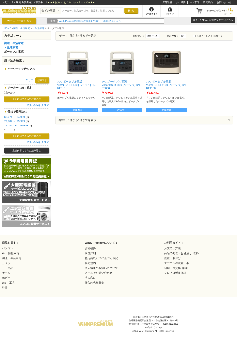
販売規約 (208, 2)
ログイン (197, 20)
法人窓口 (194, 2)
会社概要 (180, 2)
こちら (229, 20)
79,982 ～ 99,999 (14, 121)
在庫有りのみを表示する (208, 35)
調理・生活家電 (21, 28)
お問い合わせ (224, 2)
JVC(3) (9, 92)
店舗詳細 (167, 2)
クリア (29, 80)
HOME (7, 28)
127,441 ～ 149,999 (16, 125)
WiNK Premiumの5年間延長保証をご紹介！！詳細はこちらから (90, 21)
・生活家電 (38, 28)
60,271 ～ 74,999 (14, 117)
